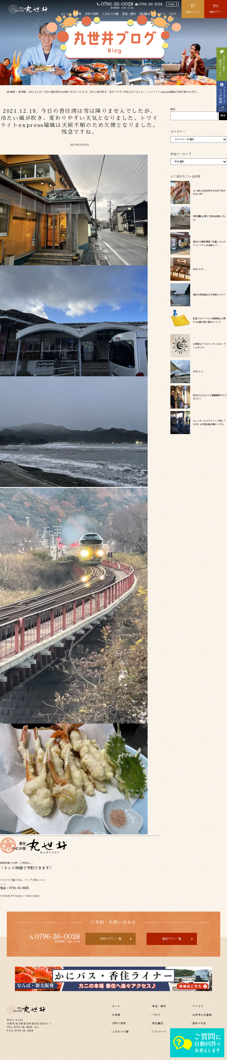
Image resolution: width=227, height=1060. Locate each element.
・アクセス (197, 1006)
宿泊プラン (215, 12)
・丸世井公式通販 (201, 1015)
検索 (172, 109)
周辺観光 (145, 13)
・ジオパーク (158, 1031)
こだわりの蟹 (110, 13)
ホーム (65, 13)
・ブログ (155, 1015)
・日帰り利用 (117, 1023)
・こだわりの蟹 (119, 1031)
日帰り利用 (91, 13)
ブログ (172, 13)
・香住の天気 (198, 1023)
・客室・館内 (158, 1006)
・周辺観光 (157, 1023)
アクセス (159, 13)
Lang (171, 4)
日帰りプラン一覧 (110, 938)
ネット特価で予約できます (26, 868)
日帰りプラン (193, 12)
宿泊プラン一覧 (171, 938)
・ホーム (115, 1006)
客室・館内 (129, 13)
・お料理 (115, 1015)
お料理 (77, 13)
